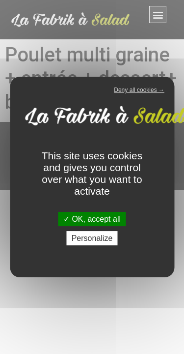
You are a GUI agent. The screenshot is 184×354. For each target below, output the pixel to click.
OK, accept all (92, 219)
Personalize (92, 238)
